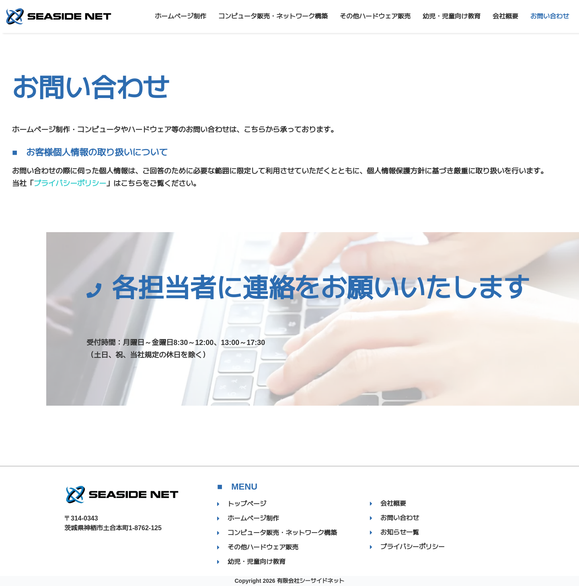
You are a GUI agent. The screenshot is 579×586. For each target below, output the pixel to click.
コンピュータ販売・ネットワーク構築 (273, 16)
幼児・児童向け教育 (451, 16)
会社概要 (505, 16)
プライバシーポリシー (70, 184)
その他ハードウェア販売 (375, 16)
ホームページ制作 (180, 16)
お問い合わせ (549, 16)
